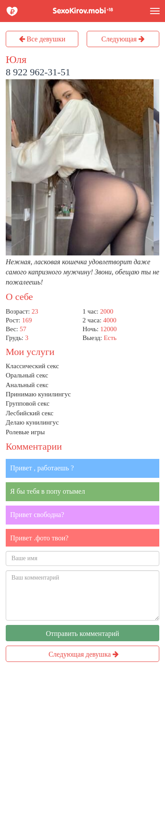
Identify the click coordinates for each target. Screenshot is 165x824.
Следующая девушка (83, 654)
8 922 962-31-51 (38, 72)
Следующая (122, 39)
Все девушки (42, 39)
